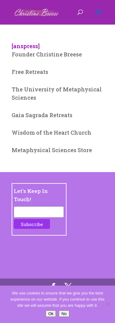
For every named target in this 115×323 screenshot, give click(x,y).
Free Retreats (30, 71)
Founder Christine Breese (47, 54)
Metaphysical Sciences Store (52, 150)
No (64, 313)
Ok (50, 313)
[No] (107, 304)
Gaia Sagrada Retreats (42, 115)
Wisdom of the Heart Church (51, 132)
